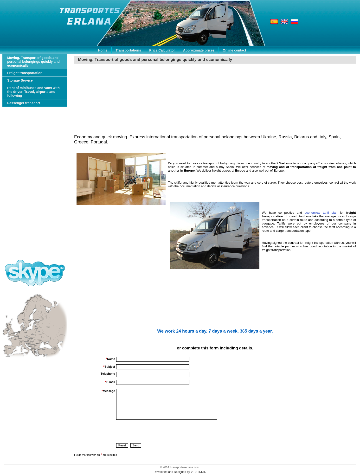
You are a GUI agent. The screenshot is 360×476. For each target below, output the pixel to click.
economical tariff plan (320, 212)
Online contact (234, 50)
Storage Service (20, 80)
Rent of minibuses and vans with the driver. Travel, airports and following (33, 91)
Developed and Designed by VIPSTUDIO (180, 472)
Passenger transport (23, 103)
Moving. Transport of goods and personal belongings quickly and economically (33, 61)
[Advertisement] (34, 186)
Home (103, 50)
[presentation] (152, 431)
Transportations (128, 50)
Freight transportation (24, 73)
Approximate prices (199, 50)
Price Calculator (162, 50)
